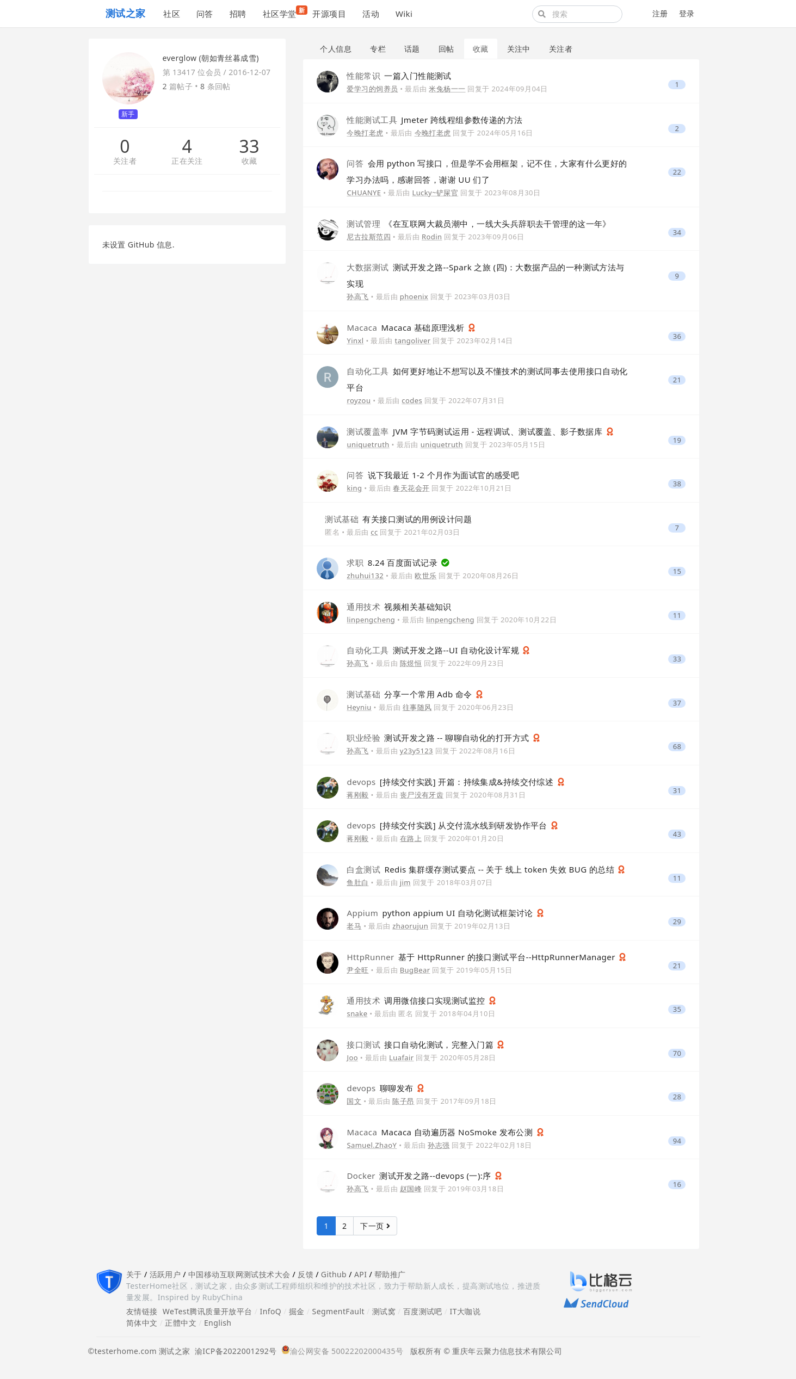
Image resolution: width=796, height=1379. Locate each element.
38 (677, 483)
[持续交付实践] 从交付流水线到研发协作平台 (448, 825)
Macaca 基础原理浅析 (406, 327)
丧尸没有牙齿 (422, 795)
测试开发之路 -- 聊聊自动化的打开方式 (439, 737)
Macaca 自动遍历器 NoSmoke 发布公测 (441, 1132)
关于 (134, 1274)
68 (677, 746)
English (218, 1323)
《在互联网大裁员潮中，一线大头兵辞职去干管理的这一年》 (478, 223)
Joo (352, 1057)
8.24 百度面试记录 (393, 562)
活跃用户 (165, 1274)
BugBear (415, 970)
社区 (171, 13)
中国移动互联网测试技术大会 (239, 1274)
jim (405, 882)
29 (677, 921)
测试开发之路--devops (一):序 (420, 1175)
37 (677, 703)
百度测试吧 (422, 1311)
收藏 (249, 161)
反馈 (305, 1274)
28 (677, 1097)
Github (334, 1274)
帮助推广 (390, 1274)
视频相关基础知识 (399, 606)
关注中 (518, 49)
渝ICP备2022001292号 (233, 1351)
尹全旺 (357, 970)
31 (677, 790)
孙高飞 (357, 296)
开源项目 (329, 13)
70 (677, 1053)
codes (412, 400)
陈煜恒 (411, 663)
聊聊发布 (381, 1088)
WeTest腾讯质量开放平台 (207, 1311)
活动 (370, 13)
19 (677, 440)
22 (677, 172)
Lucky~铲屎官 (435, 192)
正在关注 (187, 161)
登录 (687, 13)
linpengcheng (371, 619)
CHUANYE (364, 192)
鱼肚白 (357, 882)
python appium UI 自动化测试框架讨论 (441, 912)
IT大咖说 (465, 1311)
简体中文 (142, 1323)
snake (357, 1013)
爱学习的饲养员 (372, 89)
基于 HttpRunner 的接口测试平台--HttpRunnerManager (482, 956)
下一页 (375, 1226)
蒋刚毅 (357, 795)
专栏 (378, 49)
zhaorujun (410, 926)
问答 (204, 13)
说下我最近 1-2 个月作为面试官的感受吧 (433, 474)
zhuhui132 (365, 575)
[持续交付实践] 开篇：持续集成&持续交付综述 (451, 781)
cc (374, 532)
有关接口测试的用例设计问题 (398, 519)
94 (677, 1141)
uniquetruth (368, 444)
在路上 (411, 838)
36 (677, 336)
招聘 (238, 13)
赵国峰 (411, 1189)
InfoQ (270, 1311)
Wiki (404, 13)
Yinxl (355, 340)
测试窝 (384, 1311)
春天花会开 (411, 488)
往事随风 (417, 707)
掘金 (297, 1311)
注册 (660, 13)
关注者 (125, 161)
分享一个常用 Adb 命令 (410, 694)
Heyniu (359, 707)
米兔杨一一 (447, 89)
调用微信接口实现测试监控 (417, 1000)
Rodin (432, 237)
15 (677, 571)
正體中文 (180, 1323)
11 (677, 615)
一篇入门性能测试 (399, 75)
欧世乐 (425, 575)
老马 (354, 926)
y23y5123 (416, 751)
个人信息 (335, 49)
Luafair (401, 1057)
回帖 (446, 49)
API (360, 1274)
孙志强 (438, 1145)
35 (677, 1009)
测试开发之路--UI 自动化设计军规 (434, 650)
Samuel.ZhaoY (372, 1145)
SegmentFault (338, 1311)
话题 (412, 49)
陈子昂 (403, 1101)
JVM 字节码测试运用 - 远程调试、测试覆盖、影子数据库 (475, 431)
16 (677, 1184)
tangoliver (413, 340)
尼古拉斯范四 (369, 237)
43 (677, 834)
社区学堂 (284, 12)
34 (677, 232)
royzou (359, 400)
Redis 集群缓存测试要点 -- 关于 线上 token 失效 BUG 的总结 (481, 869)
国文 (354, 1101)
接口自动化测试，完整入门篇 (421, 1044)
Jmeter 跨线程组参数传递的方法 (434, 119)
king (354, 488)
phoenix (414, 296)
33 (249, 146)
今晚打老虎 (365, 133)
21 (677, 380)
